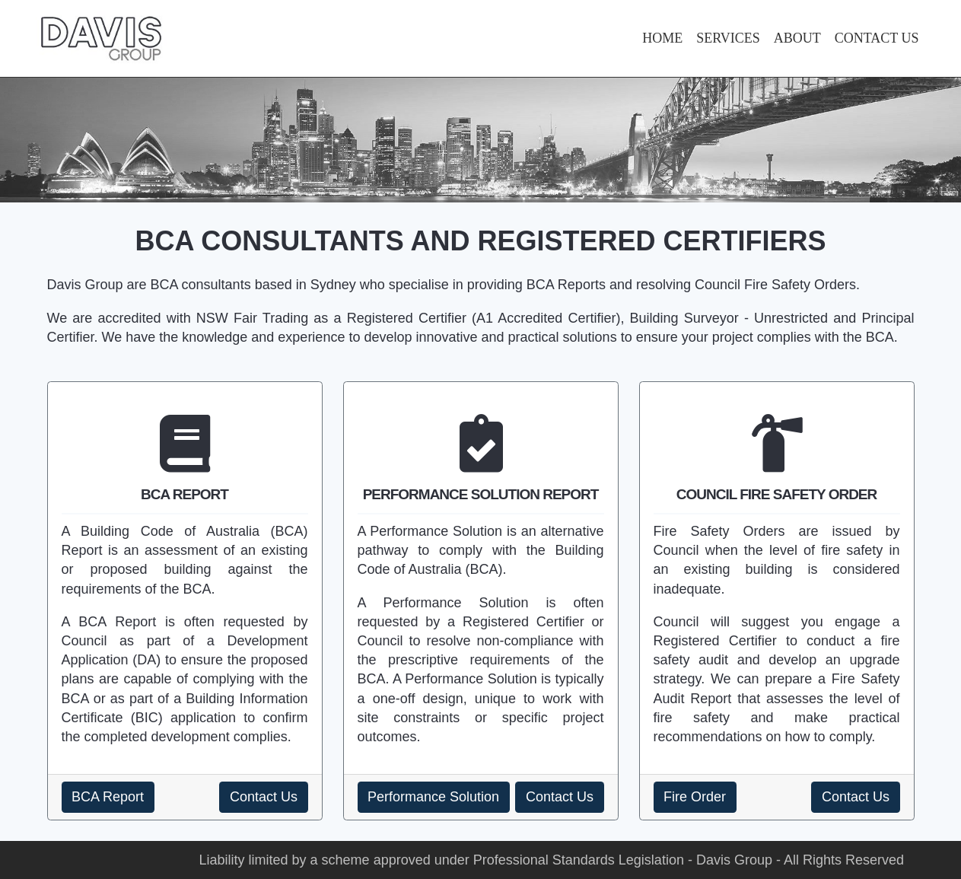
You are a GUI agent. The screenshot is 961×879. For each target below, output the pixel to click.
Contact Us (264, 796)
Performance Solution (433, 796)
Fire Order (694, 796)
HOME (662, 38)
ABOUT (797, 38)
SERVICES (728, 38)
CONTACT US (877, 38)
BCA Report (108, 796)
